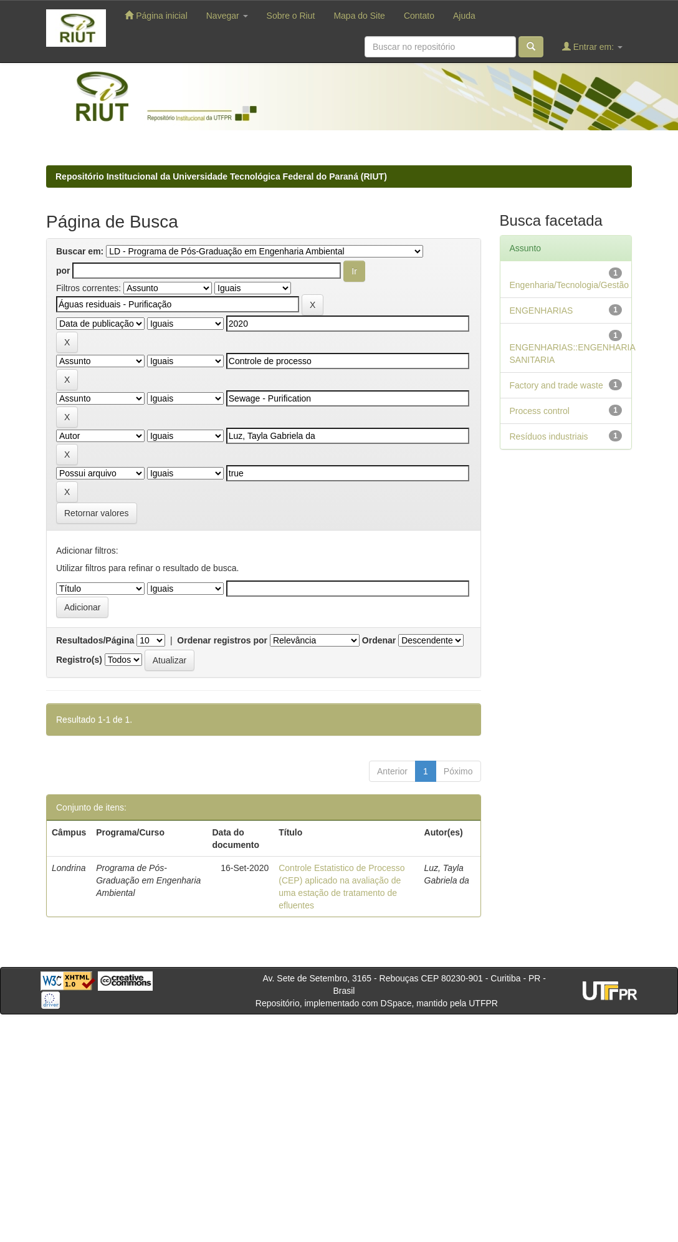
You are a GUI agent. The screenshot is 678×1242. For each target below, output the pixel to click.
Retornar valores (96, 513)
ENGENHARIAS (541, 310)
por (63, 271)
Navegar (227, 16)
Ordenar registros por (222, 640)
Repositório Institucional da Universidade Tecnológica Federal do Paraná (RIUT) (221, 176)
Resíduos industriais (549, 436)
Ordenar (379, 640)
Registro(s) (79, 660)
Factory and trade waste (556, 385)
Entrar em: (592, 46)
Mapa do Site (359, 16)
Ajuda (464, 16)
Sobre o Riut (291, 16)
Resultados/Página (95, 640)
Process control (540, 411)
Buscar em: (79, 251)
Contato (419, 16)
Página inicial (156, 15)
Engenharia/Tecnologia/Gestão (569, 285)
